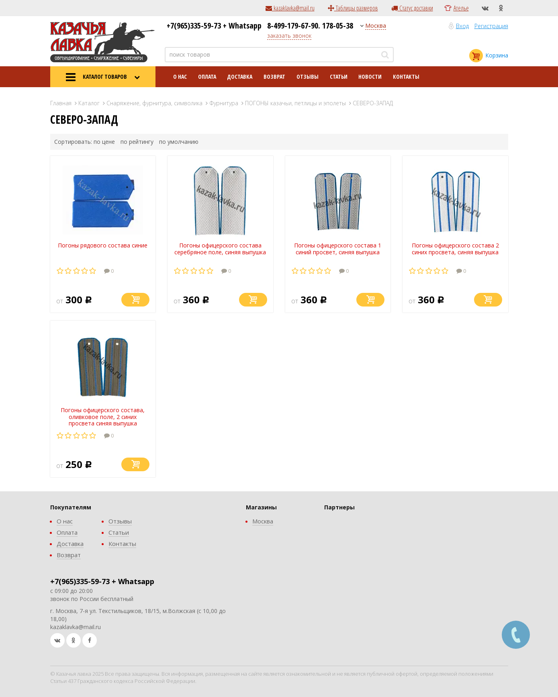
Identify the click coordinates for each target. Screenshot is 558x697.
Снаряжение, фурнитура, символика (154, 103)
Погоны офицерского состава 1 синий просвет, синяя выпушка (337, 248)
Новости (370, 76)
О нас (180, 76)
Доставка (239, 76)
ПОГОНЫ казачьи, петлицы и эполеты (295, 103)
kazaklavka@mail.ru (290, 8)
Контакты (406, 76)
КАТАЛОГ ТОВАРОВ (103, 77)
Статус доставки (412, 8)
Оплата (207, 76)
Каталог (89, 103)
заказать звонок (289, 35)
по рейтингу (137, 141)
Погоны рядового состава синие (102, 245)
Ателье (461, 8)
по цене (104, 141)
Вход (462, 26)
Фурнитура (223, 103)
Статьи (338, 76)
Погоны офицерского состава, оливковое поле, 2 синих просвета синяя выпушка (103, 416)
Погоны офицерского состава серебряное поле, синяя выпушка (220, 248)
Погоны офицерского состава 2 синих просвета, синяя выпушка (455, 248)
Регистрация (491, 26)
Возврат (274, 76)
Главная (61, 103)
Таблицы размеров (353, 8)
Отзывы (307, 76)
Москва (375, 25)
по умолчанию (178, 141)
